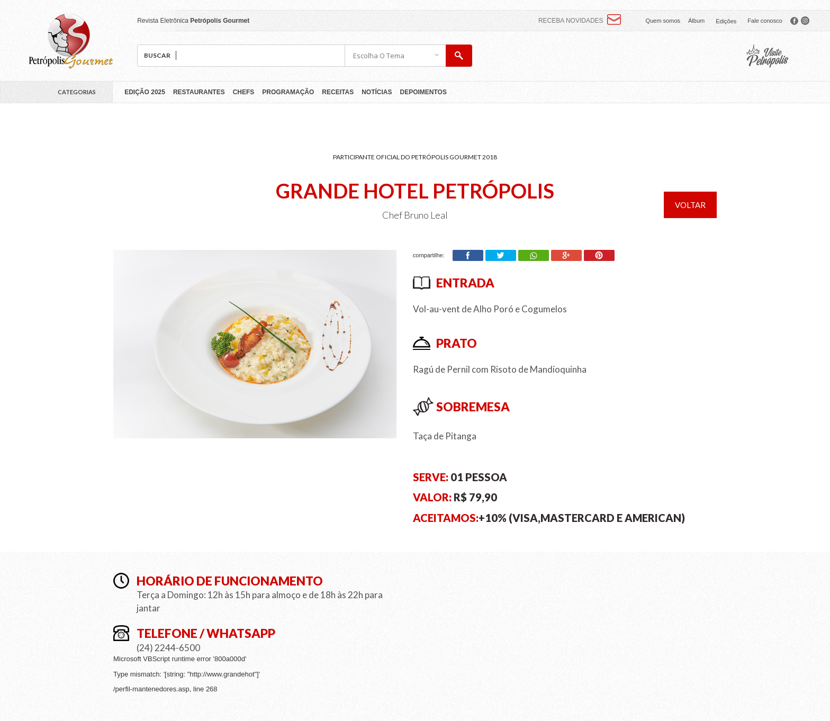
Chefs (244, 92)
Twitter (500, 255)
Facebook (468, 255)
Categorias (77, 91)
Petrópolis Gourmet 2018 (71, 41)
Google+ (566, 255)
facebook (794, 20)
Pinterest (599, 255)
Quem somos (663, 20)
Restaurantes (199, 92)
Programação (288, 92)
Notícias (377, 92)
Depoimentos (423, 92)
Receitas (338, 92)
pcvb (767, 56)
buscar (459, 55)
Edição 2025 (144, 92)
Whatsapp (533, 255)
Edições (726, 21)
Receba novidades (570, 20)
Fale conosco (764, 20)
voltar (690, 205)
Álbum (696, 20)
